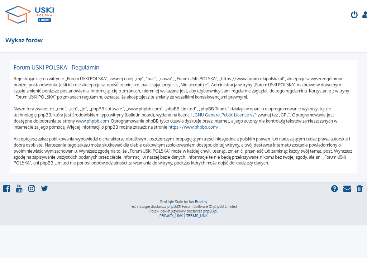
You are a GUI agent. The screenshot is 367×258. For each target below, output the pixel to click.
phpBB (172, 206)
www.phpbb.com (92, 121)
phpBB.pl (210, 211)
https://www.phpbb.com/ (193, 127)
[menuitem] (354, 15)
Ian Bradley (198, 202)
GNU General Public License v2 (225, 115)
